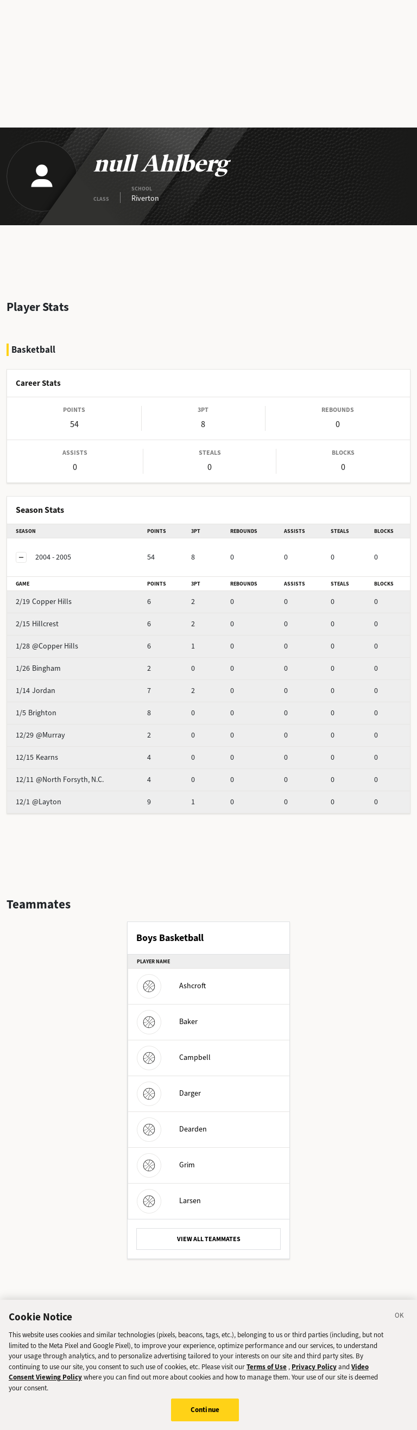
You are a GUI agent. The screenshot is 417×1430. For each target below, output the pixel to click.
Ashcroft (171, 986)
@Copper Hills (47, 646)
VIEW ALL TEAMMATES (209, 1239)
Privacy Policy (314, 1373)
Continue (205, 1416)
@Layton (38, 802)
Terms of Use (267, 1373)
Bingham (38, 668)
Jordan (35, 690)
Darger (169, 1093)
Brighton (36, 713)
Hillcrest (37, 624)
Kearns (37, 757)
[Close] (400, 1324)
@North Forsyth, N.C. (60, 779)
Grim (166, 1165)
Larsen (169, 1201)
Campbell (174, 1057)
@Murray (40, 735)
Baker (167, 1021)
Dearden (172, 1129)
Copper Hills (44, 601)
